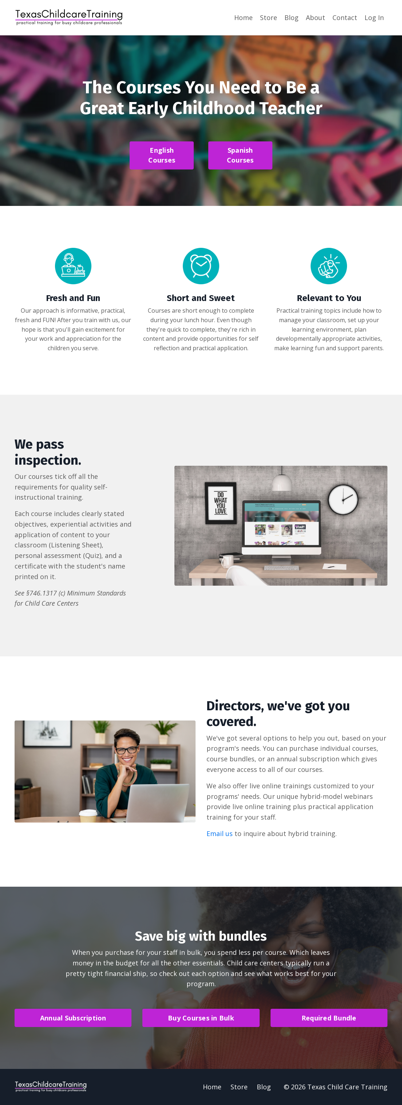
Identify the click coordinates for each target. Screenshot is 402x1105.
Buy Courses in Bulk (201, 1018)
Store (268, 17)
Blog (291, 17)
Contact (344, 17)
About (315, 17)
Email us (219, 833)
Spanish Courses (240, 155)
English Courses (161, 155)
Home (243, 17)
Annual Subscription (73, 1018)
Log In (374, 17)
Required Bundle (329, 1018)
